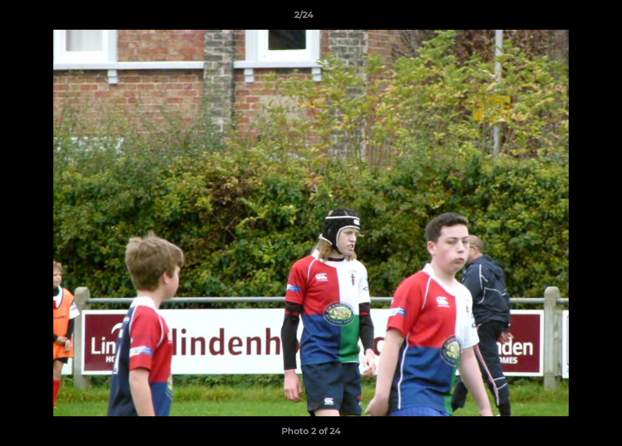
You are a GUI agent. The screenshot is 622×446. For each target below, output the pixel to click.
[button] (570, 18)
